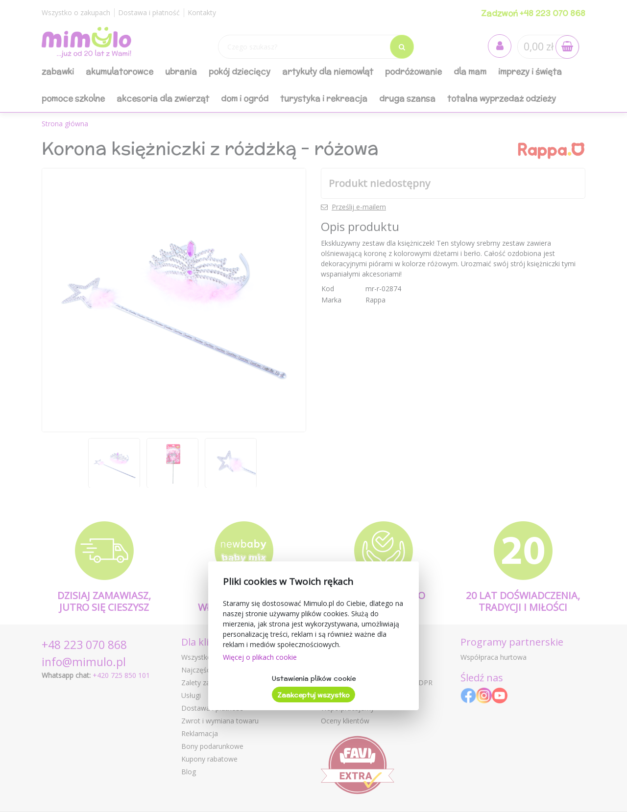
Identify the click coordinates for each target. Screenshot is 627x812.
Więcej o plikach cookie (260, 657)
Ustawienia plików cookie (314, 678)
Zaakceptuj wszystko (313, 695)
